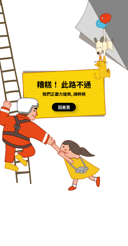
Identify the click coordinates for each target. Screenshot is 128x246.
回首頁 (64, 107)
